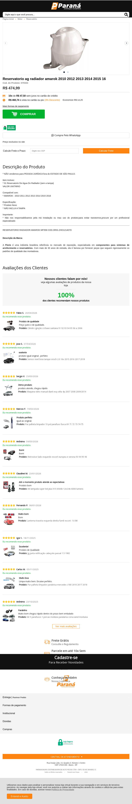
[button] (64, 72)
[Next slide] (126, 43)
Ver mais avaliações (66, 626)
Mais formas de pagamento (16, 106)
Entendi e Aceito (19, 796)
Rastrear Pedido (19, 697)
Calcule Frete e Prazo (14, 151)
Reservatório (31, 19)
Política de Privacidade (62, 789)
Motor (20, 19)
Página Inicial (8, 19)
